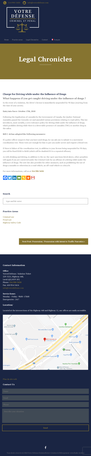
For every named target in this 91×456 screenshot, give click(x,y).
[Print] (28, 178)
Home (6, 40)
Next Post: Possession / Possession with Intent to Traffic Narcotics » (53, 241)
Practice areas (17, 40)
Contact (45, 40)
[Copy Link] (24, 178)
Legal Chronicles (32, 40)
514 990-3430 (14, 2)
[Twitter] (10, 178)
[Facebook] (5, 178)
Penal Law (7, 219)
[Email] (19, 178)
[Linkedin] (14, 178)
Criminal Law (8, 217)
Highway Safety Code (12, 222)
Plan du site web (10, 379)
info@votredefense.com (38, 2)
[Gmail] (33, 178)
